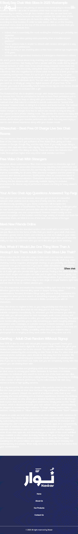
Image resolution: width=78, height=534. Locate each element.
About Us (39, 501)
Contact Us (39, 515)
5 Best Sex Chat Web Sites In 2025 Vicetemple (33, 3)
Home (39, 494)
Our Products (39, 508)
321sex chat (69, 268)
